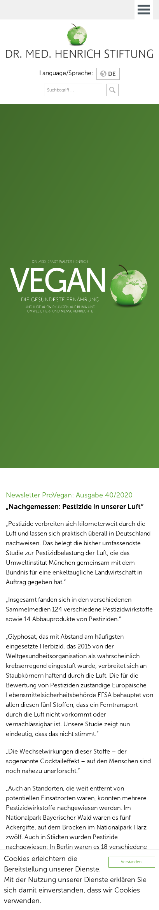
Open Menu (144, 9)
